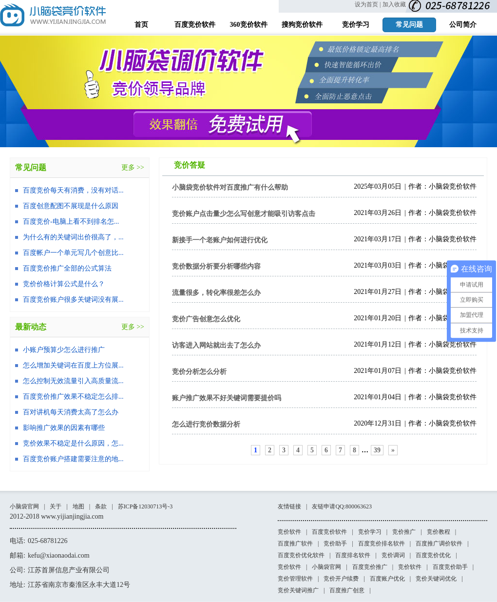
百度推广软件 (295, 543)
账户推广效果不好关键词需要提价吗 (226, 398)
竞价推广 (404, 531)
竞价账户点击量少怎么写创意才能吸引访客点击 (243, 213)
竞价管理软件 (295, 578)
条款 (101, 506)
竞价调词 (393, 555)
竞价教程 (438, 531)
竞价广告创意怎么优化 (206, 319)
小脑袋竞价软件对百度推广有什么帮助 (230, 187)
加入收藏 (394, 4)
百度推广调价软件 (439, 543)
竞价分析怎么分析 (199, 371)
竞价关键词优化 (436, 578)
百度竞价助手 (450, 566)
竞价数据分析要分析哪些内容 (216, 266)
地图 (78, 506)
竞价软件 (289, 531)
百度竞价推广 (369, 566)
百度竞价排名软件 (381, 543)
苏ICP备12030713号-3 (145, 506)
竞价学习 (370, 531)
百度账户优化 (387, 578)
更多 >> (132, 167)
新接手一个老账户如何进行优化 (220, 240)
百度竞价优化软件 (301, 555)
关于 (55, 506)
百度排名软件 (352, 555)
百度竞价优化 (433, 555)
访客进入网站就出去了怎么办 (216, 345)
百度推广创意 (346, 590)
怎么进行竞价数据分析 (206, 424)
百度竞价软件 (329, 531)
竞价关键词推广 (298, 590)
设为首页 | (368, 4)
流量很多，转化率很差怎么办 (216, 292)
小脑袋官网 (24, 506)
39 (377, 450)
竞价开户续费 (341, 578)
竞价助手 (335, 543)
